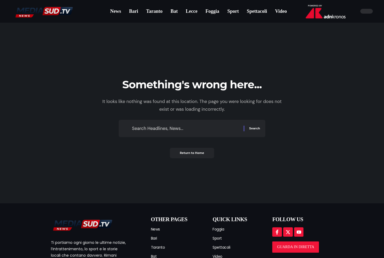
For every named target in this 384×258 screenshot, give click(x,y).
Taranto (158, 247)
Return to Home (192, 154)
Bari (154, 238)
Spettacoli (221, 247)
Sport (217, 238)
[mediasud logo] (82, 224)
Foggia (218, 229)
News (155, 229)
